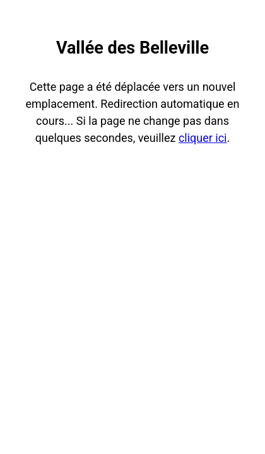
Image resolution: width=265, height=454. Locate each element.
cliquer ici (203, 137)
